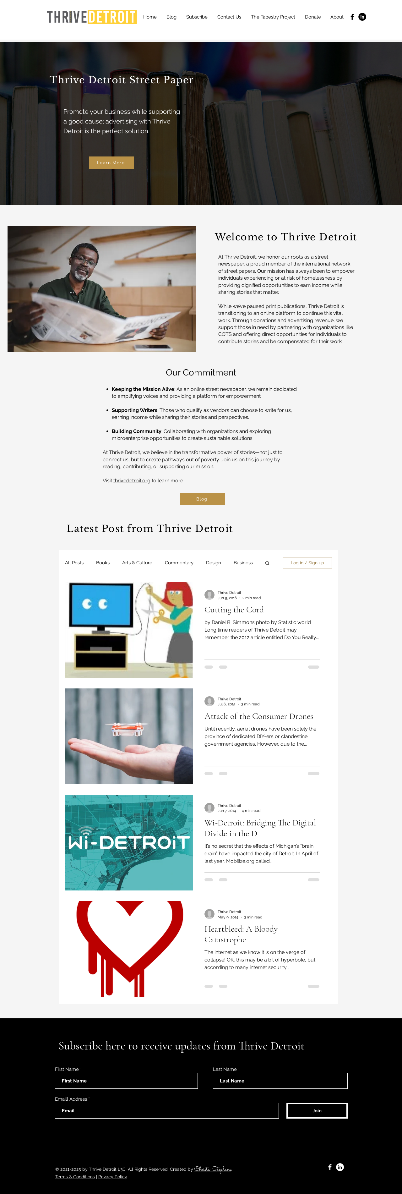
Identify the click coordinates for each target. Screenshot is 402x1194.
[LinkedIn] (362, 17)
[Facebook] (352, 17)
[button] (267, 563)
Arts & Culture (137, 563)
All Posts (74, 563)
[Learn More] (111, 162)
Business (243, 563)
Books (103, 563)
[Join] (317, 1111)
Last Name (225, 1069)
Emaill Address (71, 1099)
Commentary (179, 563)
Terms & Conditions (75, 1176)
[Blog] (202, 499)
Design (213, 563)
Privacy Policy (112, 1176)
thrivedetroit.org (131, 481)
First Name (67, 1069)
